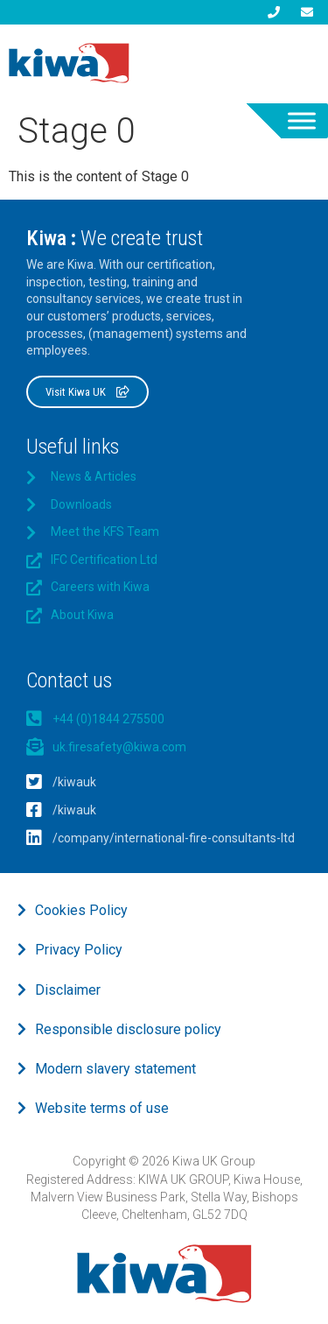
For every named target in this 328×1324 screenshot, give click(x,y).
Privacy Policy (78, 949)
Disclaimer (68, 990)
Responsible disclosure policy (128, 1029)
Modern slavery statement (115, 1068)
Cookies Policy (81, 910)
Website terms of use (102, 1108)
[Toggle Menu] (302, 120)
